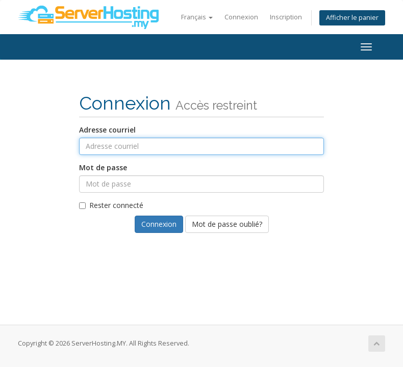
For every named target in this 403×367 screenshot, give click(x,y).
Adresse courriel (107, 130)
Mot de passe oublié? (227, 224)
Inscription (286, 17)
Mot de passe (103, 167)
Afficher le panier (352, 17)
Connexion (241, 17)
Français (197, 17)
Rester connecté (111, 205)
